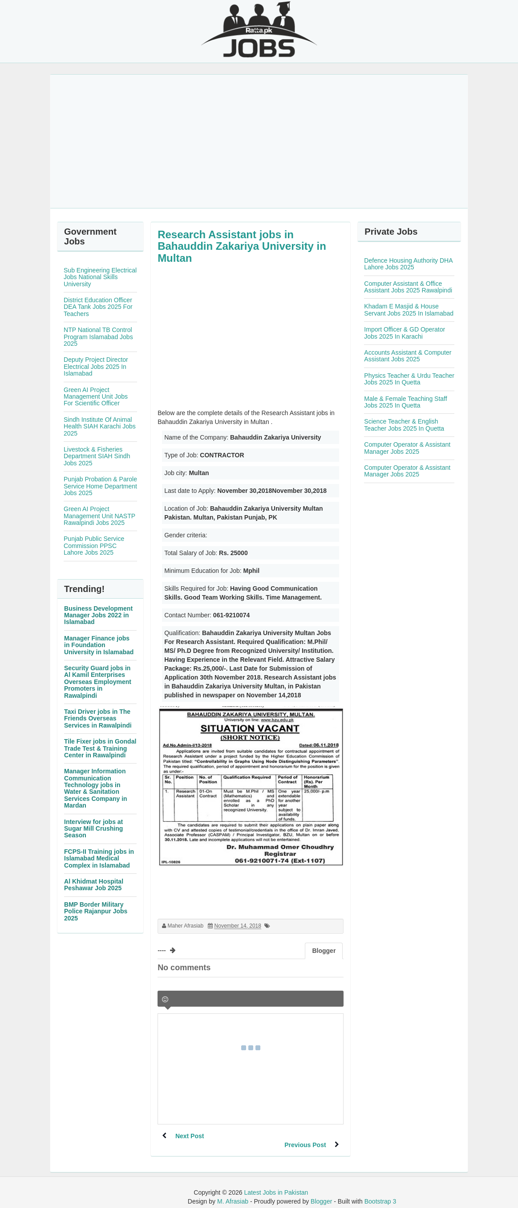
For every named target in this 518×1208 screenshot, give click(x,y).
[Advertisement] (259, 141)
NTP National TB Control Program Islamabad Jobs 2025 (98, 336)
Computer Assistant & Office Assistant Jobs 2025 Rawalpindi (408, 287)
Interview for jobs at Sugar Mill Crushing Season (93, 828)
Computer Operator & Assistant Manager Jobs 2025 (407, 448)
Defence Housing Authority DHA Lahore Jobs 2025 (408, 264)
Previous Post (305, 1136)
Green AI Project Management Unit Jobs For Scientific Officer (96, 396)
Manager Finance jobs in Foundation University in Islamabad (99, 645)
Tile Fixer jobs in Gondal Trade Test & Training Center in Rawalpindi (100, 748)
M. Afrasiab (232, 1192)
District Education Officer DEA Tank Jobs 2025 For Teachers (98, 306)
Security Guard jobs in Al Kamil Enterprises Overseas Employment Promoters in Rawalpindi (97, 681)
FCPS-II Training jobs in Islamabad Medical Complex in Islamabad (99, 858)
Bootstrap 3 (380, 1192)
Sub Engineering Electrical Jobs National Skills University (100, 277)
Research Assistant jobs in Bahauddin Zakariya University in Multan (242, 246)
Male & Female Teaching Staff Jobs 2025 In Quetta (405, 402)
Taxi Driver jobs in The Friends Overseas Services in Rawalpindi (98, 718)
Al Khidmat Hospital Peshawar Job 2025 (93, 885)
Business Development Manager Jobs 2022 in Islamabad (98, 615)
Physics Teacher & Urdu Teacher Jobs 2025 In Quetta (409, 379)
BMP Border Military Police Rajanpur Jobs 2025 (95, 911)
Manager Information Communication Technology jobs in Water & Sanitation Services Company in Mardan (95, 788)
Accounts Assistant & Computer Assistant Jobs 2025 (407, 356)
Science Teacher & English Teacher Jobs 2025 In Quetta (404, 425)
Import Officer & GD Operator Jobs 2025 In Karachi (404, 333)
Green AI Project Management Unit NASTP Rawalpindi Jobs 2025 (99, 515)
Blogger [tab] (324, 950)
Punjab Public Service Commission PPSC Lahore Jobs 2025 (94, 545)
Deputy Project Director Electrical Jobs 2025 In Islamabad (96, 366)
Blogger (321, 1192)
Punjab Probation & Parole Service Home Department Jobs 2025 (100, 486)
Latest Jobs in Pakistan (276, 1183)
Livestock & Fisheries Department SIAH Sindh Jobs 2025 (97, 456)
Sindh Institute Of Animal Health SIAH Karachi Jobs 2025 (100, 426)
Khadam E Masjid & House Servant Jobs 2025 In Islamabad (408, 309)
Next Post (189, 1136)
